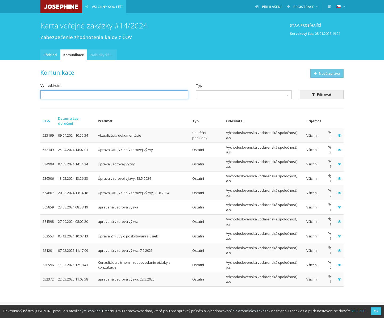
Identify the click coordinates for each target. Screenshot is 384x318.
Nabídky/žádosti (103, 54)
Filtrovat (321, 94)
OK (376, 311)
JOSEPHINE (61, 6)
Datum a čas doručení (68, 121)
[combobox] (244, 94)
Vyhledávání (50, 85)
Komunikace (73, 54)
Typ (199, 85)
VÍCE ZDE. (359, 310)
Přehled (50, 54)
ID (47, 121)
